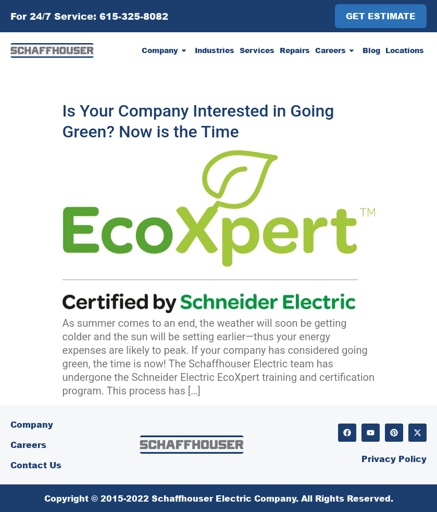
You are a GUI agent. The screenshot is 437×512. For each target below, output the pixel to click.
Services (257, 50)
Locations (404, 50)
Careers (336, 50)
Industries (214, 50)
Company (166, 50)
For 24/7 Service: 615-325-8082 (89, 16)
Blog (371, 50)
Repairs (295, 50)
